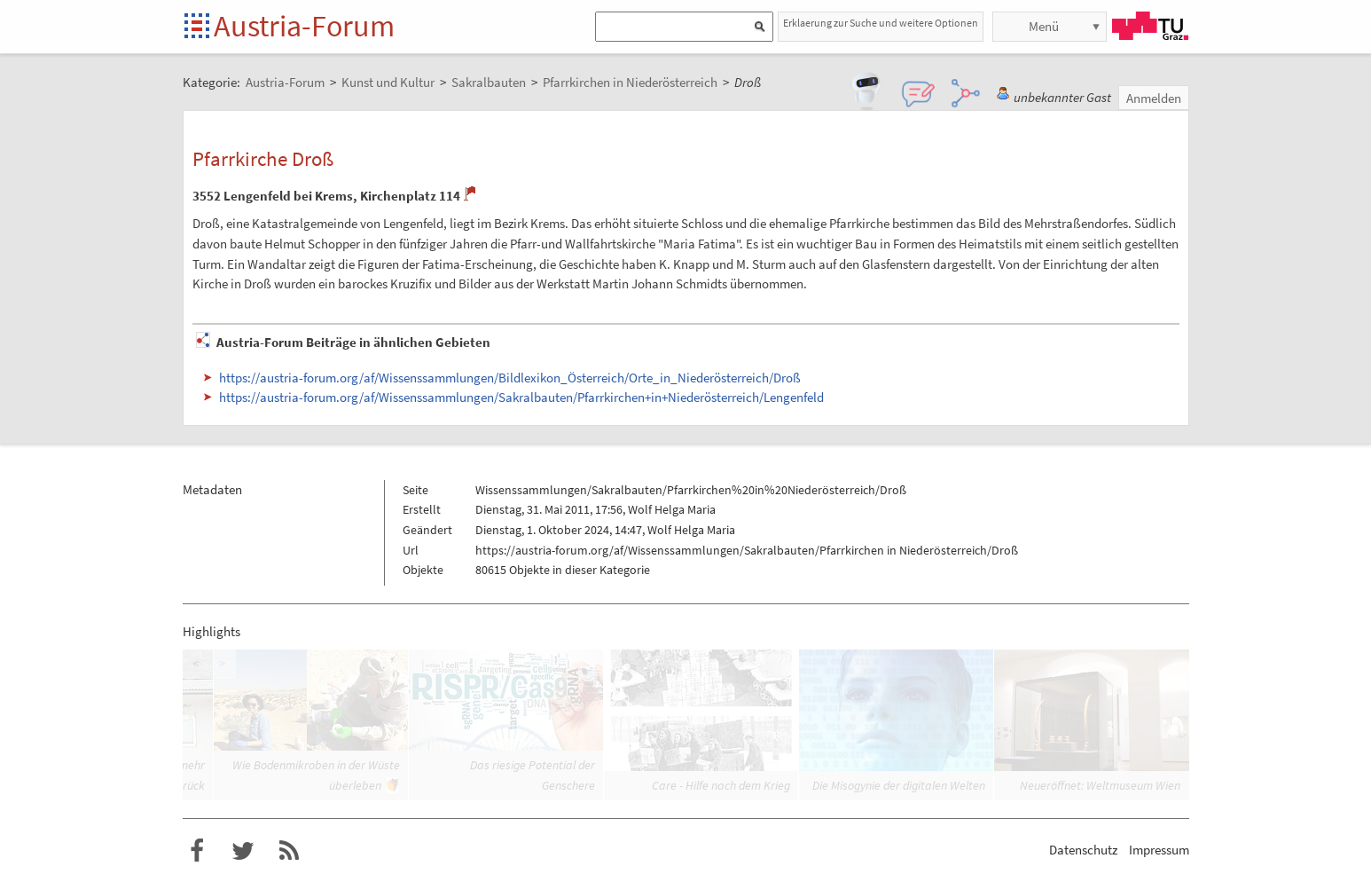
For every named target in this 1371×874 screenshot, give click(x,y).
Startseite (198, 27)
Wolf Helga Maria (672, 509)
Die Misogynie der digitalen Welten (898, 785)
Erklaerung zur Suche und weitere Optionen (880, 22)
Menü (1044, 26)
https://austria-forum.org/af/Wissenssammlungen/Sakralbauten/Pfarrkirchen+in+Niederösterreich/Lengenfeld (521, 397)
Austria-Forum (304, 25)
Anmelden (1153, 98)
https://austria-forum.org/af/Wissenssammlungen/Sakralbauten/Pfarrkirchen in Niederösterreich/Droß (746, 550)
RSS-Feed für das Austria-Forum (289, 851)
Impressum (1159, 849)
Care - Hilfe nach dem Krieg (721, 785)
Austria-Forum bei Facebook (197, 851)
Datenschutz (1083, 849)
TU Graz (1150, 26)
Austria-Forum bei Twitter (243, 851)
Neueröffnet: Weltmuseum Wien (1100, 785)
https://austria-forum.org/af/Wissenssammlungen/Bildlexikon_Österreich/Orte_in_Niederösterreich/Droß (510, 377)
